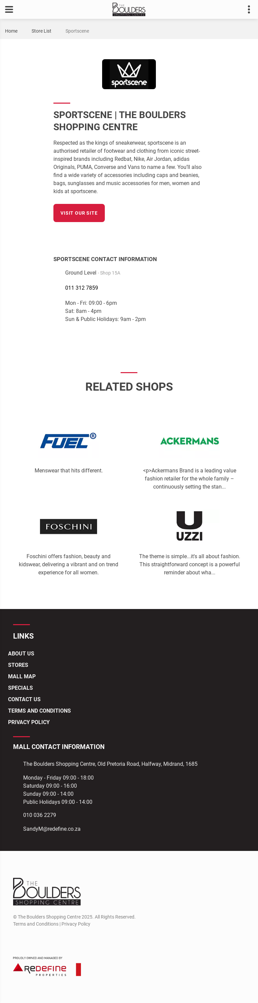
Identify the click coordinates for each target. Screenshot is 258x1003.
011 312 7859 (81, 288)
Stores (18, 665)
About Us (21, 653)
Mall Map (22, 676)
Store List (41, 31)
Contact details (245, 9)
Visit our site (79, 213)
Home (11, 31)
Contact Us (24, 699)
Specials (20, 688)
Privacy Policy (29, 722)
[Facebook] (200, 234)
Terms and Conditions (39, 711)
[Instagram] (30, 940)
